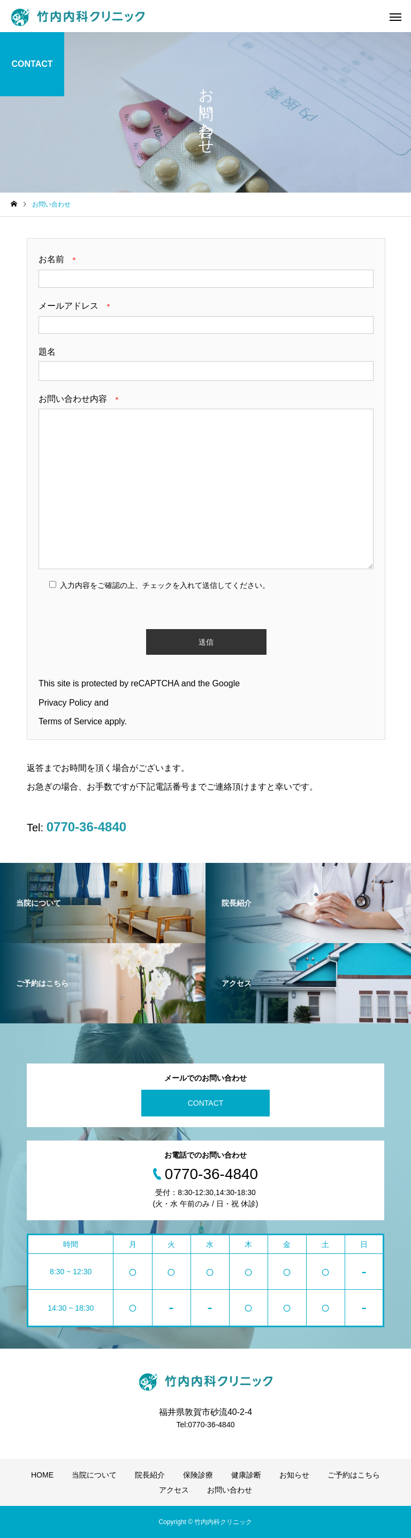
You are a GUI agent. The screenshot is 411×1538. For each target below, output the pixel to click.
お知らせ (294, 1475)
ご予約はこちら (354, 1475)
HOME (42, 1475)
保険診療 (198, 1475)
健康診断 (246, 1475)
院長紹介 (150, 1475)
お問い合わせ (229, 1490)
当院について (94, 1475)
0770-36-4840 (86, 827)
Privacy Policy (65, 702)
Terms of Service (70, 721)
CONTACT (206, 1103)
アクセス (174, 1490)
